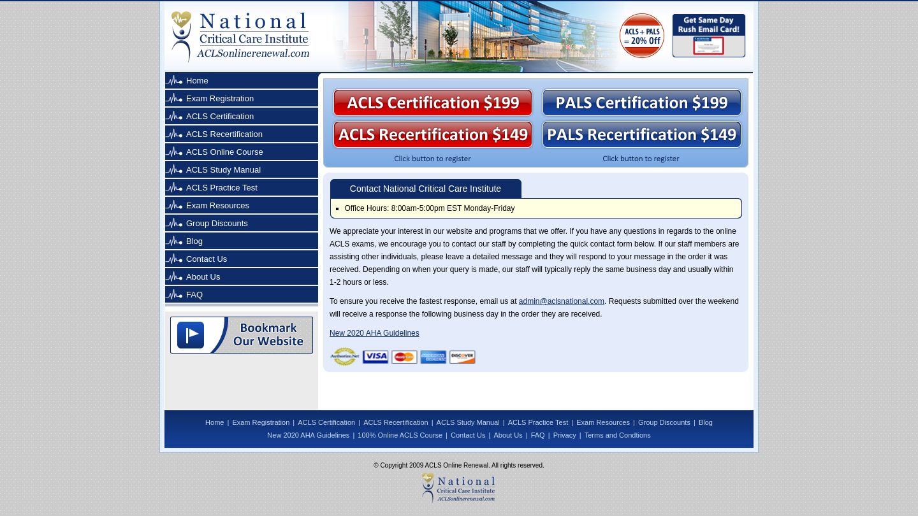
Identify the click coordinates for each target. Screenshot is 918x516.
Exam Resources (217, 205)
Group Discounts (217, 223)
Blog (194, 241)
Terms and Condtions (618, 435)
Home (197, 80)
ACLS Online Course (224, 152)
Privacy (564, 435)
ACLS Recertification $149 (433, 134)
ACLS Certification (220, 116)
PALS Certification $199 (642, 102)
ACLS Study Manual (223, 170)
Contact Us (206, 259)
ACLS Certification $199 (433, 102)
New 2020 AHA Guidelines (374, 333)
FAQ (194, 294)
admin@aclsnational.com (561, 301)
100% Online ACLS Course (400, 435)
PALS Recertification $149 (642, 134)
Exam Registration (220, 98)
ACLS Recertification (224, 134)
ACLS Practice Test (222, 187)
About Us (203, 277)
